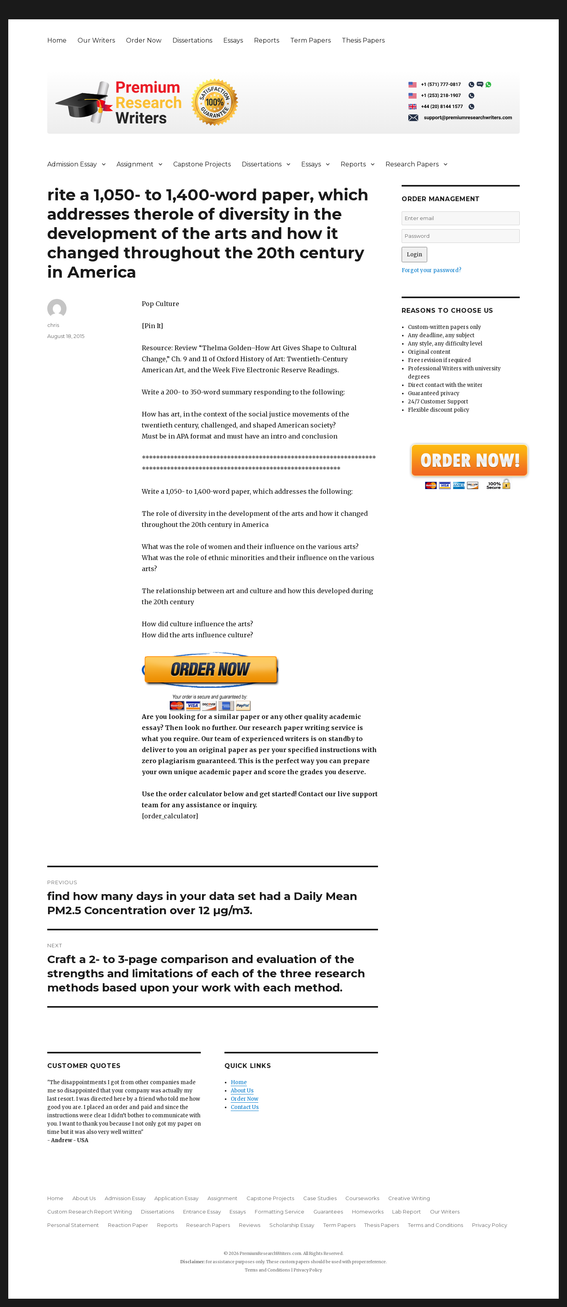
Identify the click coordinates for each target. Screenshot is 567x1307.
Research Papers (412, 164)
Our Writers (96, 40)
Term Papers (310, 40)
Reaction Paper (128, 1225)
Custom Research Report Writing (89, 1211)
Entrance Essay (202, 1211)
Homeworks (368, 1211)
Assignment (135, 164)
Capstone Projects (202, 164)
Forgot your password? (431, 270)
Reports (266, 40)
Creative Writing (409, 1198)
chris (53, 325)
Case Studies (320, 1198)
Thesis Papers (363, 40)
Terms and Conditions (435, 1225)
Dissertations (192, 40)
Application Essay (176, 1198)
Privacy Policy (489, 1225)
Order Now (143, 40)
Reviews (249, 1225)
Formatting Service (279, 1211)
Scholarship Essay (291, 1225)
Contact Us (245, 1107)
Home (57, 40)
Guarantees (328, 1211)
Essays (233, 40)
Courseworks (362, 1198)
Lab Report (406, 1211)
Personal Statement (73, 1225)
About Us (242, 1090)
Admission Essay (72, 164)
